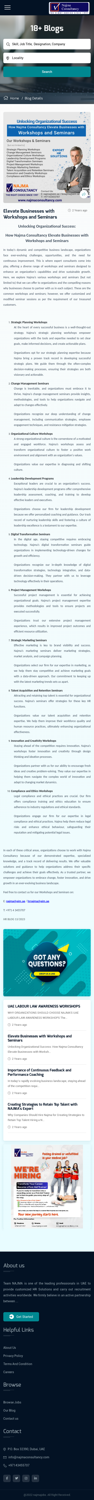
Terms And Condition (17, 1364)
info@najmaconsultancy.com (26, 1457)
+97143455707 (16, 1465)
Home (11, 98)
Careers (8, 1372)
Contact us (10, 1418)
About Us (9, 1347)
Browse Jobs (12, 1402)
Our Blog (9, 1410)
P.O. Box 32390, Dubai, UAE (24, 1449)
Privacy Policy (13, 1356)
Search (47, 72)
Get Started (21, 1317)
